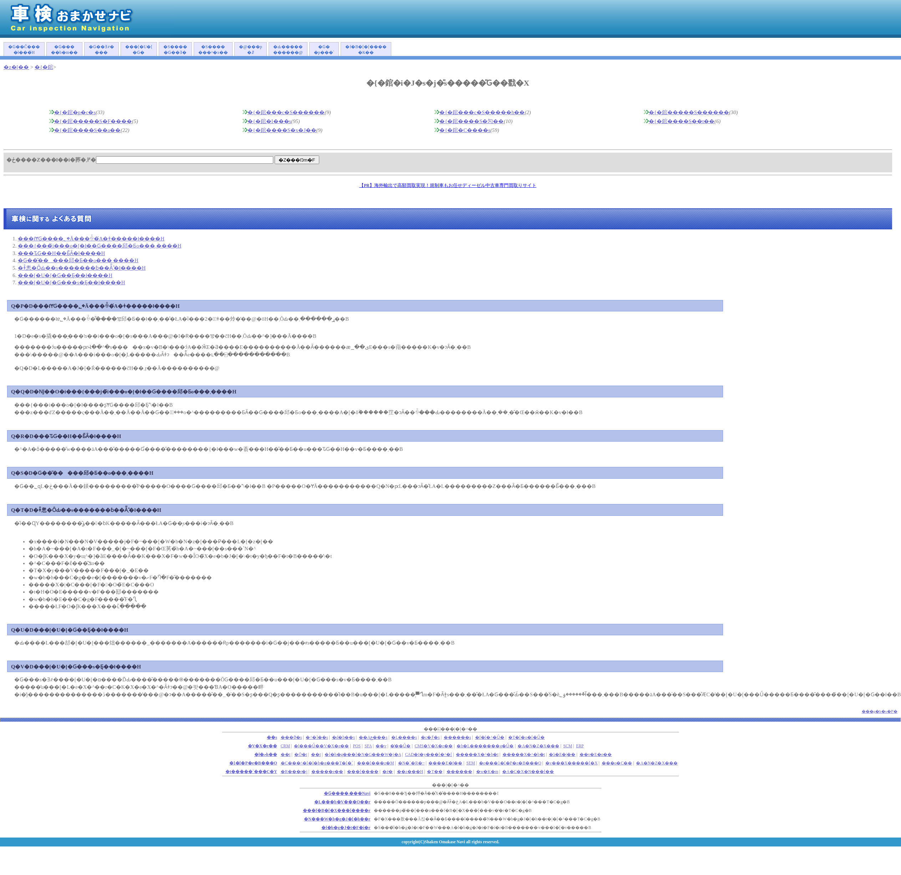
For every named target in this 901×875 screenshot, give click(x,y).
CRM (285, 746)
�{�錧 (44, 67)
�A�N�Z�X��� (538, 746)
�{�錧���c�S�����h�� (482, 112)
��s (272, 737)
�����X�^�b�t (477, 754)
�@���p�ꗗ (250, 50)
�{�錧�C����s (464, 130)
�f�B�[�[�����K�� (366, 50)
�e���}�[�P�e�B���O (510, 763)
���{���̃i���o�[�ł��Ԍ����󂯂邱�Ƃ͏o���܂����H (99, 246)
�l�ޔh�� (265, 754)
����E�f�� (445, 763)
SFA (368, 746)
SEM (471, 763)
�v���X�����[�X (571, 763)
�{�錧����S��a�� (87, 130)
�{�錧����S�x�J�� (282, 130)
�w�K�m (487, 771)
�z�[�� (16, 67)
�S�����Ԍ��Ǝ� (175, 50)
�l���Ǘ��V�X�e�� (321, 746)
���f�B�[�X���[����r (336, 810)
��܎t (285, 754)
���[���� (362, 771)
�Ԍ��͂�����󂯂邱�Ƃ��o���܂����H (78, 260)
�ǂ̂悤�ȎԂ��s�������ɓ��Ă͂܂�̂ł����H (82, 268)
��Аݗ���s (373, 737)
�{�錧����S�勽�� (471, 121)
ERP (580, 746)
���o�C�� (617, 763)
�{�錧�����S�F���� (93, 121)
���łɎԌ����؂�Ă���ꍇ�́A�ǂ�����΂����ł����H (91, 238)
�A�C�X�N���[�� (528, 771)
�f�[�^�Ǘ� (489, 737)
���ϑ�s (291, 737)
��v (381, 746)
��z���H (410, 771)
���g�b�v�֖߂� (880, 711)
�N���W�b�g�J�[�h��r (337, 819)
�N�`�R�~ (411, 763)
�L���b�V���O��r (342, 802)
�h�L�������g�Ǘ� (485, 746)
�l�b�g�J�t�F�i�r (345, 827)
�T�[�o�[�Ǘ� (526, 737)
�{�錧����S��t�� (681, 121)
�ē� (387, 771)
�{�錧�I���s (269, 121)
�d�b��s (343, 737)
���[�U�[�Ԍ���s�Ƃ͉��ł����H (71, 282)
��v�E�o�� (596, 754)
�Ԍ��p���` (324, 50)
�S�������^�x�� (213, 50)
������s (457, 737)
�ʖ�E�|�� (562, 754)
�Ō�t (300, 754)
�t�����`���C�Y (251, 771)
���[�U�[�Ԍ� (138, 50)
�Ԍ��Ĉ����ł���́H (24, 50)
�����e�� (327, 771)
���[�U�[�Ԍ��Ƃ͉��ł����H (65, 275)
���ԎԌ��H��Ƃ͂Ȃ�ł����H (61, 253)
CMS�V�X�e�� (433, 746)
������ (459, 771)
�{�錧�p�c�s (75, 112)
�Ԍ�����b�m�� (64, 50)
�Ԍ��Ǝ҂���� (101, 50)
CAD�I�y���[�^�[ (428, 754)
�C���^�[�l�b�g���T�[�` (317, 763)
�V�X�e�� (262, 746)
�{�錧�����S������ (689, 112)
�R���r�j (294, 771)
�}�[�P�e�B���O (253, 763)
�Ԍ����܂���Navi (347, 793)
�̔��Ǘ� (400, 746)
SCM (567, 746)
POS (357, 746)
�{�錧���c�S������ (286, 112)
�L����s (404, 737)
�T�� (434, 771)
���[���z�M (375, 763)
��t (316, 754)
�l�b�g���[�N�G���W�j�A (363, 754)
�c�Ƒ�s (430, 737)
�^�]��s (317, 737)
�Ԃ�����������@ (288, 50)
